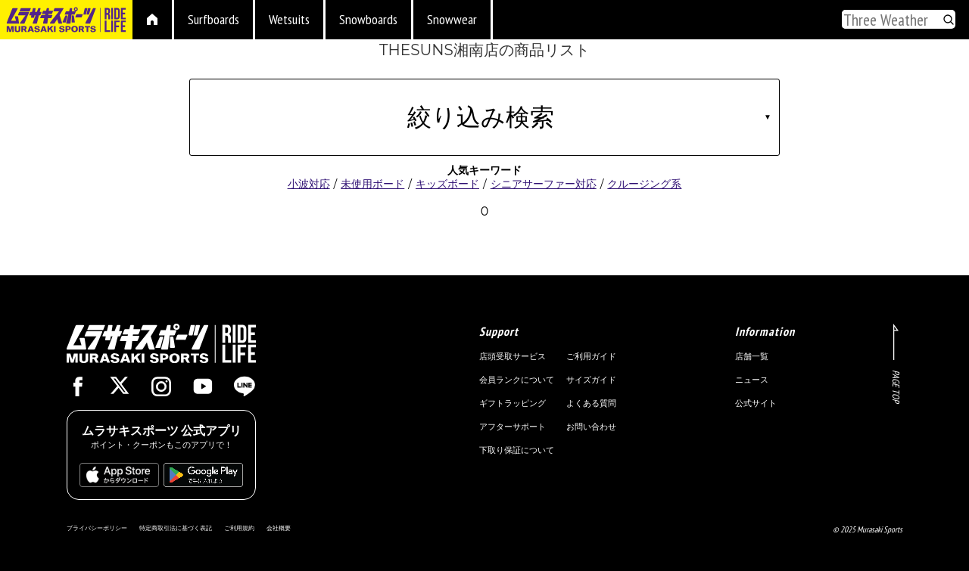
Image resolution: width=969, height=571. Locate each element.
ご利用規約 (239, 528)
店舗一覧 (751, 356)
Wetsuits (289, 19)
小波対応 (309, 184)
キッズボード (447, 184)
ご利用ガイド (591, 356)
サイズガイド (591, 379)
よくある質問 (591, 403)
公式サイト (756, 403)
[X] (119, 388)
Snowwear (452, 19)
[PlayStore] (203, 479)
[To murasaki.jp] (66, 21)
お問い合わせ (591, 426)
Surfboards (213, 19)
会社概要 (278, 528)
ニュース (751, 379)
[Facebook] (78, 390)
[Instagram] (161, 390)
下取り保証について (516, 450)
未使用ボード (372, 184)
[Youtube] (203, 390)
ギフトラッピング (512, 403)
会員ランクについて (516, 379)
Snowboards (368, 19)
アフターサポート (512, 426)
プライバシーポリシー (97, 528)
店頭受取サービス (512, 356)
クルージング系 (644, 184)
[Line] (244, 390)
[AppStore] (119, 479)
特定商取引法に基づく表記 (175, 528)
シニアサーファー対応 (544, 184)
